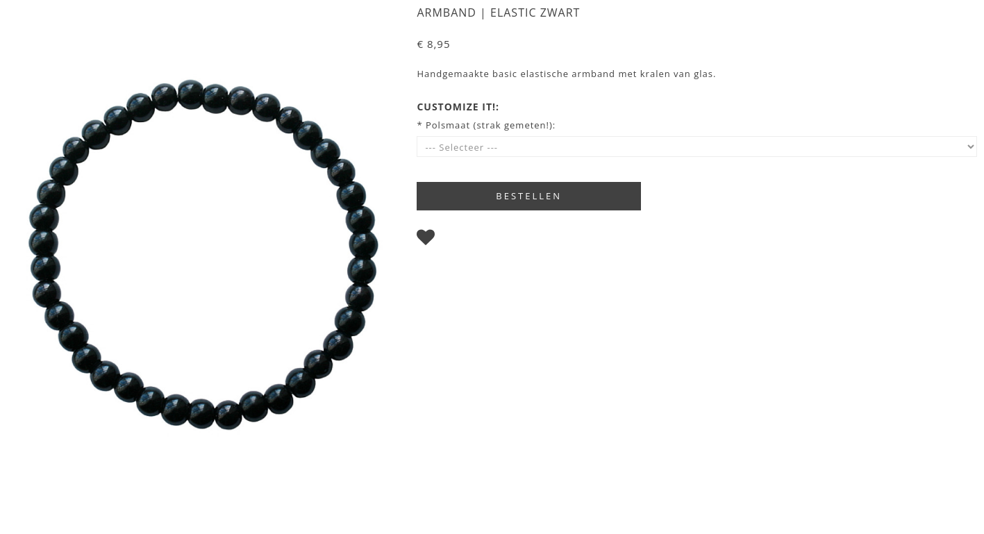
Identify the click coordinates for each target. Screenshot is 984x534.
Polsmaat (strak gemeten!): (491, 125)
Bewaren (462, 240)
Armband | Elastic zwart (498, 12)
